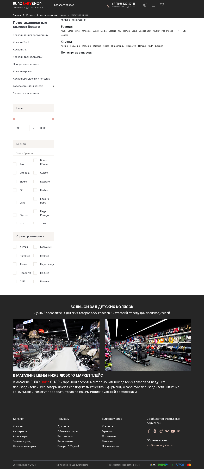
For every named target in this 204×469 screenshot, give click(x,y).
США (23, 281)
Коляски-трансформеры (27, 56)
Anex (23, 164)
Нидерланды (46, 264)
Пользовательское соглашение (124, 465)
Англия (24, 247)
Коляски (18, 426)
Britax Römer (44, 162)
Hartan (44, 190)
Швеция (45, 281)
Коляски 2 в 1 (21, 42)
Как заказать (65, 436)
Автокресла (20, 431)
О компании (109, 436)
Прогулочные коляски (26, 64)
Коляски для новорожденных (30, 35)
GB (21, 190)
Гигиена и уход (22, 441)
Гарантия (107, 431)
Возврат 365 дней (68, 446)
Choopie (25, 172)
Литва (23, 264)
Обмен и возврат (68, 431)
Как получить (65, 441)
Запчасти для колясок (26, 93)
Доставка (63, 426)
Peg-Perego (44, 213)
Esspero (45, 181)
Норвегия (25, 273)
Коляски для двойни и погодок (31, 78)
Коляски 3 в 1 (21, 49)
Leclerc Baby (44, 200)
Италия (44, 255)
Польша (44, 273)
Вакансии (107, 441)
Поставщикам (110, 446)
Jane (23, 202)
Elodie (23, 181)
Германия (46, 247)
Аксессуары (20, 436)
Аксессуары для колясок (28, 86)
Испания (25, 255)
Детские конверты (24, 446)
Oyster (24, 215)
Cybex (44, 172)
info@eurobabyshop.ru (160, 445)
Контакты (108, 426)
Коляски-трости (22, 71)
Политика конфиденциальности (72, 465)
